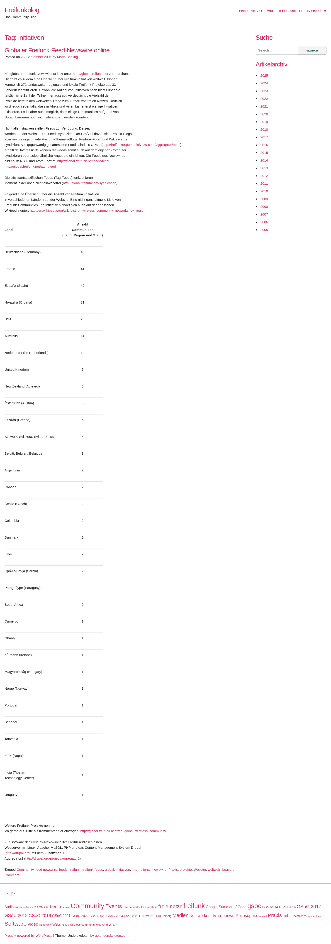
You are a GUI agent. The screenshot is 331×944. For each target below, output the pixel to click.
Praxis (173, 869)
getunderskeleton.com (112, 935)
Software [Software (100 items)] (16, 924)
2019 (264, 122)
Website (200, 869)
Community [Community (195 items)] (87, 906)
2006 (264, 222)
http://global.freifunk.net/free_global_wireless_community (123, 831)
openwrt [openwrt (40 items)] (227, 915)
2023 (264, 91)
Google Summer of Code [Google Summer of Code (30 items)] (226, 907)
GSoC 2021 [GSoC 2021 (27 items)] (61, 916)
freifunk (74, 869)
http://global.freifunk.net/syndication (89, 183)
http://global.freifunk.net (90, 74)
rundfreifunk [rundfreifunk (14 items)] (314, 916)
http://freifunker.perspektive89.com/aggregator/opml (141, 145)
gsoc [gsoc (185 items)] (254, 906)
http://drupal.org (17, 853)
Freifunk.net (251, 11)
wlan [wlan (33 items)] (113, 924)
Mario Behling (67, 57)
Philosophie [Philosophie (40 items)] (246, 915)
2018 (264, 129)
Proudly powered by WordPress (28, 935)
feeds (63, 869)
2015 (264, 152)
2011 (264, 183)
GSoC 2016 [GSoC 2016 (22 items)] (287, 907)
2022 (264, 99)
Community (25, 869)
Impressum (316, 11)
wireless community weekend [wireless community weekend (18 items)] (89, 924)
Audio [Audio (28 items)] (9, 907)
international (141, 869)
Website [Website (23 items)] (58, 924)
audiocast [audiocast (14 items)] (28, 907)
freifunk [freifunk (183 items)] (194, 906)
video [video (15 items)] (42, 924)
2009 (264, 199)
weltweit (214, 869)
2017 (264, 137)
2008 (264, 206)
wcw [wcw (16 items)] (48, 924)
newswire (159, 869)
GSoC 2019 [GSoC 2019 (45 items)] (40, 915)
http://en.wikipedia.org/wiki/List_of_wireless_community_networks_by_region (87, 210)
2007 (264, 214)
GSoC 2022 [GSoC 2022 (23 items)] (79, 916)
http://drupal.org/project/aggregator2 (52, 858)
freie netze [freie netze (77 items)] (170, 906)
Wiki (271, 11)
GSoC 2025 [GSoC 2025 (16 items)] (131, 916)
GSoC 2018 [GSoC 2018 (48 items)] (16, 915)
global (109, 869)
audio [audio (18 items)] (18, 907)
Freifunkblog (22, 10)
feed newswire (46, 869)
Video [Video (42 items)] (32, 924)
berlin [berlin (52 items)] (55, 906)
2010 (264, 191)
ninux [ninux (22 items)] (215, 916)
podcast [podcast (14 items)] (262, 916)
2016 (264, 145)
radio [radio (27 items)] (287, 916)
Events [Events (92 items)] (113, 906)
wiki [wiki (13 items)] (67, 924)
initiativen (123, 869)
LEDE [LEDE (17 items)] (158, 916)
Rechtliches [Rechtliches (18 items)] (299, 916)
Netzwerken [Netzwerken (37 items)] (199, 915)
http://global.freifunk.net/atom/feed (30, 166)
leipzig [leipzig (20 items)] (167, 916)
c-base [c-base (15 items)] (66, 907)
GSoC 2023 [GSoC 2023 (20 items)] (97, 916)
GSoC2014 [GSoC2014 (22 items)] (270, 907)
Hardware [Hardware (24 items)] (146, 916)
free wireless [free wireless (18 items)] (149, 907)
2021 (264, 106)
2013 (264, 168)
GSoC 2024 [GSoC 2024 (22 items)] (114, 916)
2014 (264, 160)
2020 (264, 114)
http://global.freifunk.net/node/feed (83, 161)
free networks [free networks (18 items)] (131, 907)
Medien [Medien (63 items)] (180, 915)
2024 (264, 83)
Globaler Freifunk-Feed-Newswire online (57, 50)
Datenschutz (291, 11)
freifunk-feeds (92, 869)
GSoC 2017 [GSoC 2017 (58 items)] (309, 906)
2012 (264, 176)
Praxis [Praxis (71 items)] (275, 915)
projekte (186, 869)
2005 (264, 230)
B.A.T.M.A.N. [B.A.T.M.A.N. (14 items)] (41, 907)
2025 (264, 75)
